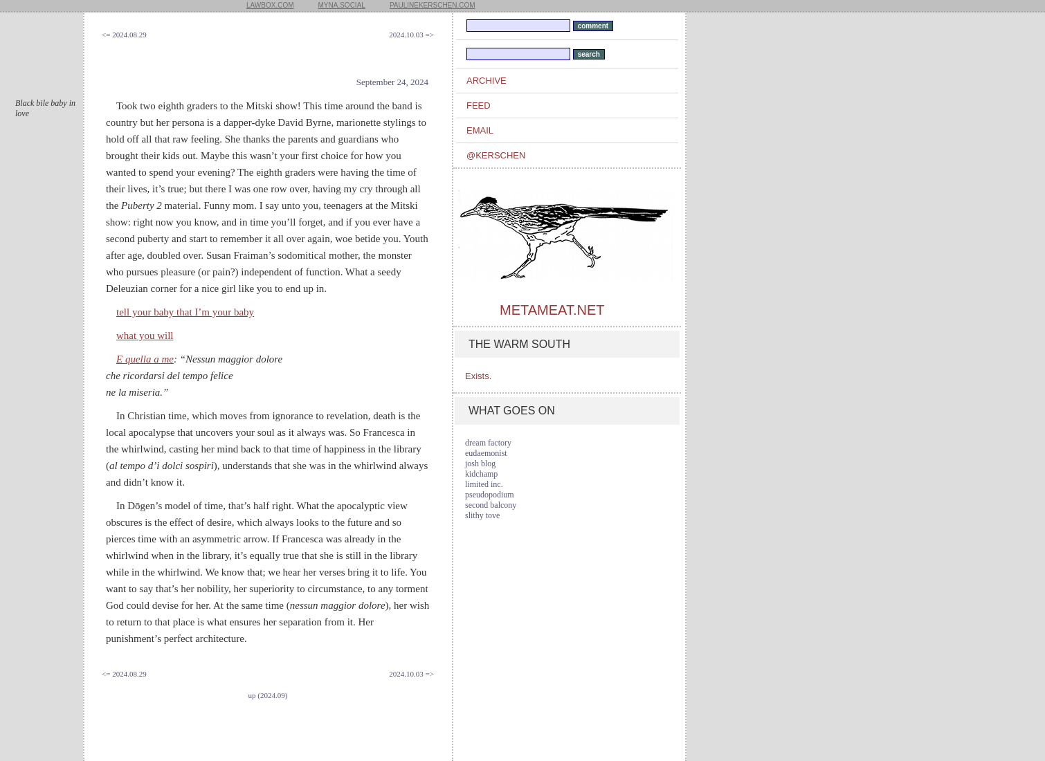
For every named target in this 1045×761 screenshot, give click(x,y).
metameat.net (552, 310)
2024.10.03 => (411, 34)
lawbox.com (270, 5)
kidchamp (481, 474)
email (479, 130)
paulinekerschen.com (432, 5)
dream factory (488, 443)
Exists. (478, 376)
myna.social (341, 5)
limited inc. (484, 484)
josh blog (480, 463)
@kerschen (495, 155)
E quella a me (145, 359)
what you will (145, 335)
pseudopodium (489, 494)
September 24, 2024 (392, 82)
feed (478, 105)
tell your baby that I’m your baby (185, 312)
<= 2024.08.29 (124, 34)
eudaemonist (486, 453)
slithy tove (482, 515)
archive (486, 80)
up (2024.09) (268, 695)
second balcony (490, 505)
